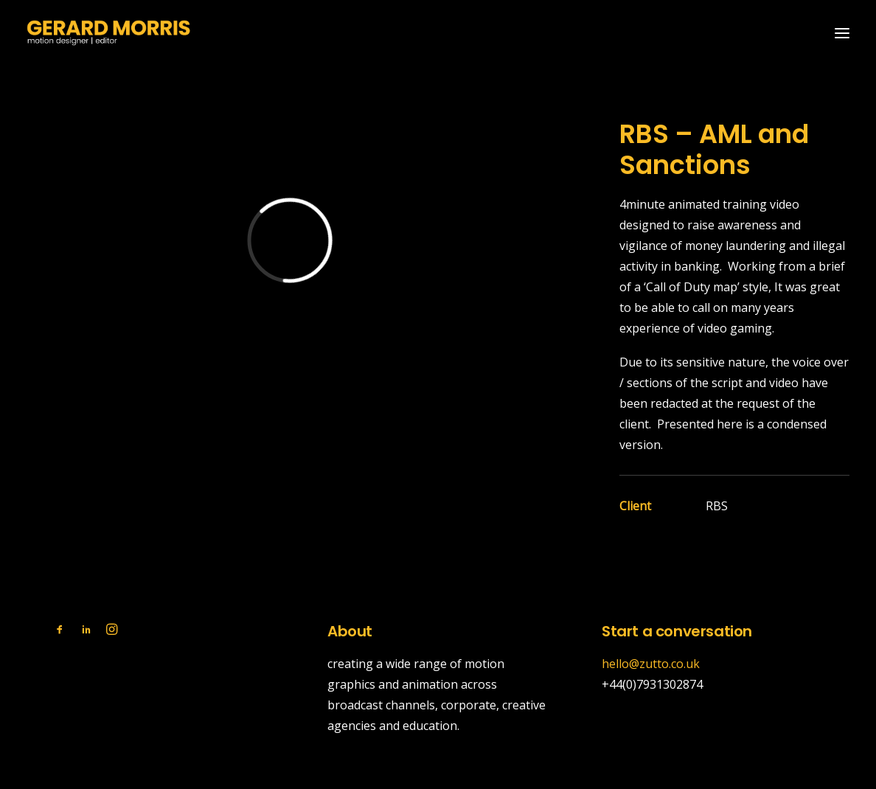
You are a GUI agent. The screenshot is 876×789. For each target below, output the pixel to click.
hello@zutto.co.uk (651, 664)
